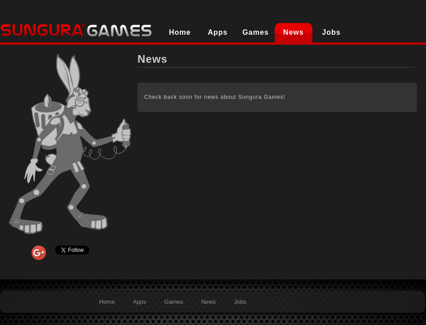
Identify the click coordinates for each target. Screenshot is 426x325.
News (293, 32)
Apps (218, 32)
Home (180, 32)
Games (256, 32)
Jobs (331, 32)
